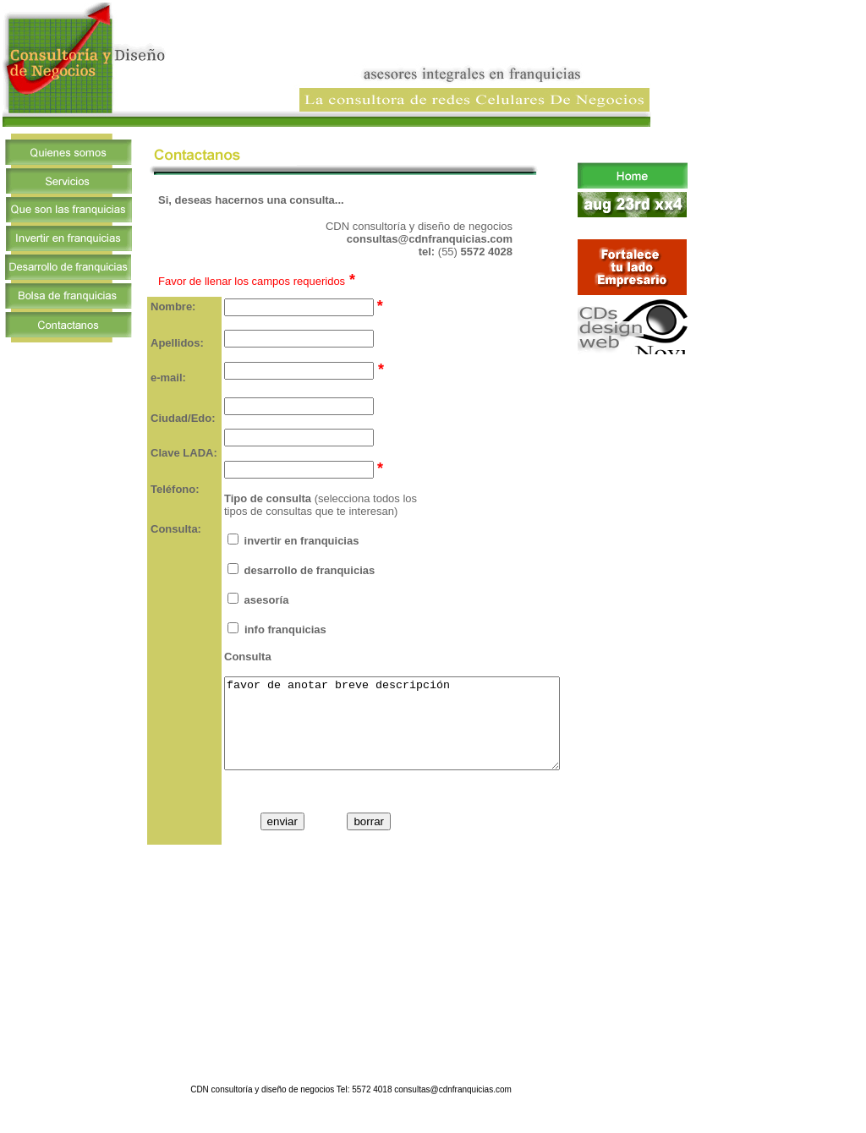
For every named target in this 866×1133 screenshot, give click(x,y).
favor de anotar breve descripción (412, 732)
